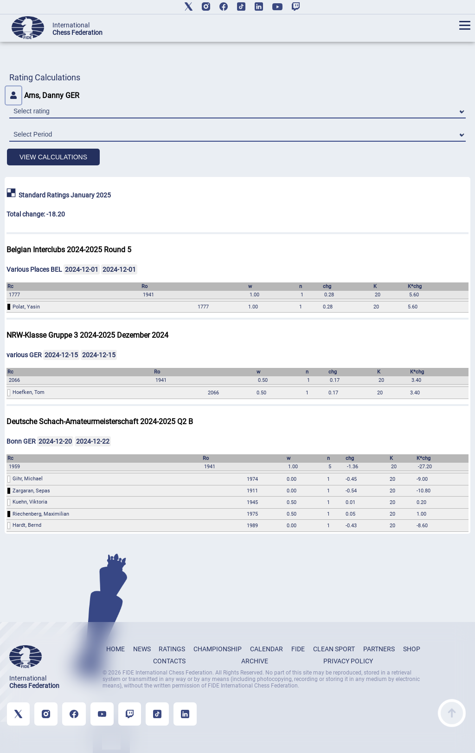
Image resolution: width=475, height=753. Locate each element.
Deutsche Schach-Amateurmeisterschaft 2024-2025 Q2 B (99, 421)
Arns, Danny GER (42, 95)
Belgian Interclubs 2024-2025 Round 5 (68, 249)
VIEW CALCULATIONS (53, 157)
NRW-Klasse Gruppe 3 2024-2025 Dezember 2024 (87, 335)
